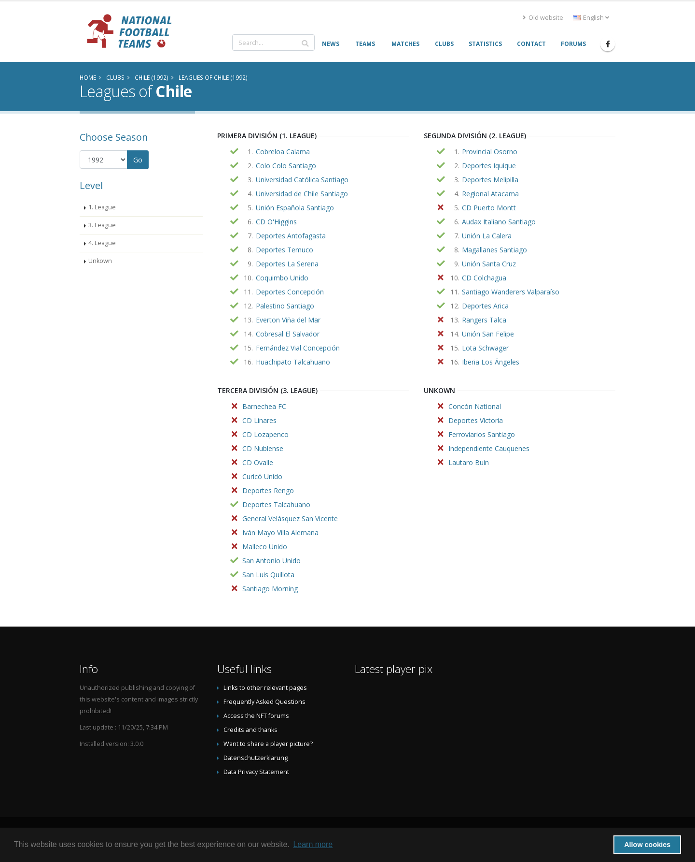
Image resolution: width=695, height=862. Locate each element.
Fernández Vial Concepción (298, 347)
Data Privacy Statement (256, 772)
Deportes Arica (485, 305)
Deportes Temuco (284, 249)
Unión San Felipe (488, 333)
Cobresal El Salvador (288, 333)
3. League (102, 225)
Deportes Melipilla (490, 179)
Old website (543, 18)
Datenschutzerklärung (255, 758)
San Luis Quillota (268, 574)
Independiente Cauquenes (488, 448)
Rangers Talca (484, 319)
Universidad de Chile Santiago (302, 193)
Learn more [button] (313, 844)
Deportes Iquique (489, 165)
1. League (102, 207)
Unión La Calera (487, 235)
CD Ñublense (262, 448)
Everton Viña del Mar (288, 319)
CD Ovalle (257, 462)
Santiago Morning (270, 588)
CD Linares (259, 420)
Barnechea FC (264, 406)
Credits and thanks (250, 730)
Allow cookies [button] (647, 844)
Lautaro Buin (468, 462)
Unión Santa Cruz (489, 263)
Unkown (100, 261)
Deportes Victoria (475, 420)
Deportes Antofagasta (291, 235)
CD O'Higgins (276, 221)
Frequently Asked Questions (264, 702)
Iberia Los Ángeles (490, 361)
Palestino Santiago (285, 305)
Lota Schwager (485, 347)
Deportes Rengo (268, 490)
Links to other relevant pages (265, 688)
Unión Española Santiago (295, 207)
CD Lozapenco (265, 434)
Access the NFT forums (256, 716)
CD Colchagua (484, 277)
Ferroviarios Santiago (481, 434)
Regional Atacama (490, 193)
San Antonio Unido (271, 560)
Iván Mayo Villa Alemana (280, 532)
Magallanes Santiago (494, 249)
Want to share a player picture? (268, 744)
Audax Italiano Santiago (499, 221)
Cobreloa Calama (283, 151)
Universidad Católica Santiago (302, 179)
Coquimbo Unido (282, 277)
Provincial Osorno (489, 151)
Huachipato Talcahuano (293, 361)
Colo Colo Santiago (286, 165)
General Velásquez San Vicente (290, 518)
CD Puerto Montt (489, 207)
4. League (102, 243)
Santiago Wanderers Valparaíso (510, 291)
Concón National (474, 406)
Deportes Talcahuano (276, 504)
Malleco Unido (264, 546)
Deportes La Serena (287, 263)
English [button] (591, 18)
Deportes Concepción (290, 291)
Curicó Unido (262, 476)
